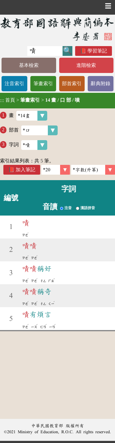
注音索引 (14, 83)
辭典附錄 (100, 83)
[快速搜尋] (45, 51)
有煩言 (37, 314)
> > (40, 100)
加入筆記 (25, 169)
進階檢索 (86, 65)
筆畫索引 (43, 83)
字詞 (28, 145)
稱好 (37, 268)
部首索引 (72, 83)
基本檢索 (29, 65)
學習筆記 (97, 50)
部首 (33, 130)
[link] (93, 170)
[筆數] (55, 170)
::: (2, 100)
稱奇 (37, 291)
